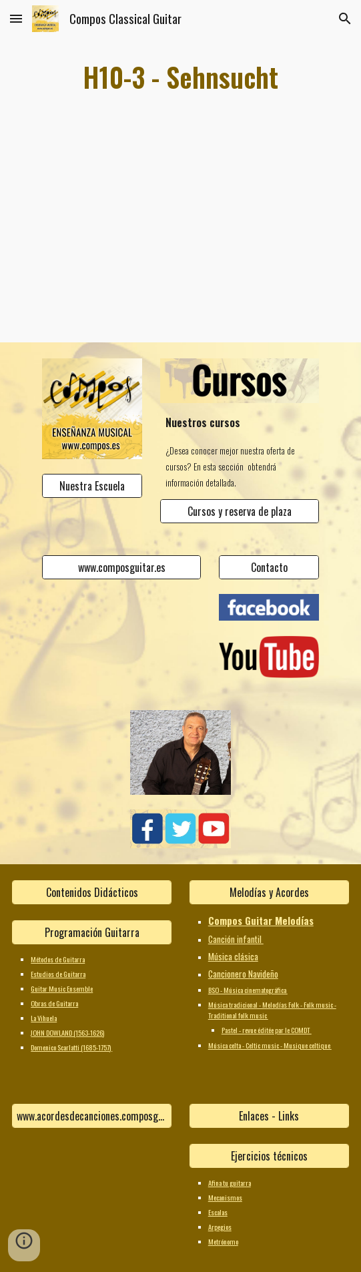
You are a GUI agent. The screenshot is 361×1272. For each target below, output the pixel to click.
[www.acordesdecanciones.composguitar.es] (92, 1116)
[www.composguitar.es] (122, 567)
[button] (16, 18)
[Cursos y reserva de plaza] (240, 511)
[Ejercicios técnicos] (269, 1156)
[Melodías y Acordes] (269, 892)
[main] (180, 77)
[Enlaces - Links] (269, 1116)
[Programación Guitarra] (92, 932)
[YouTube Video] (181, 248)
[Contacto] (269, 567)
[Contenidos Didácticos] (92, 892)
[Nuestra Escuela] (92, 486)
